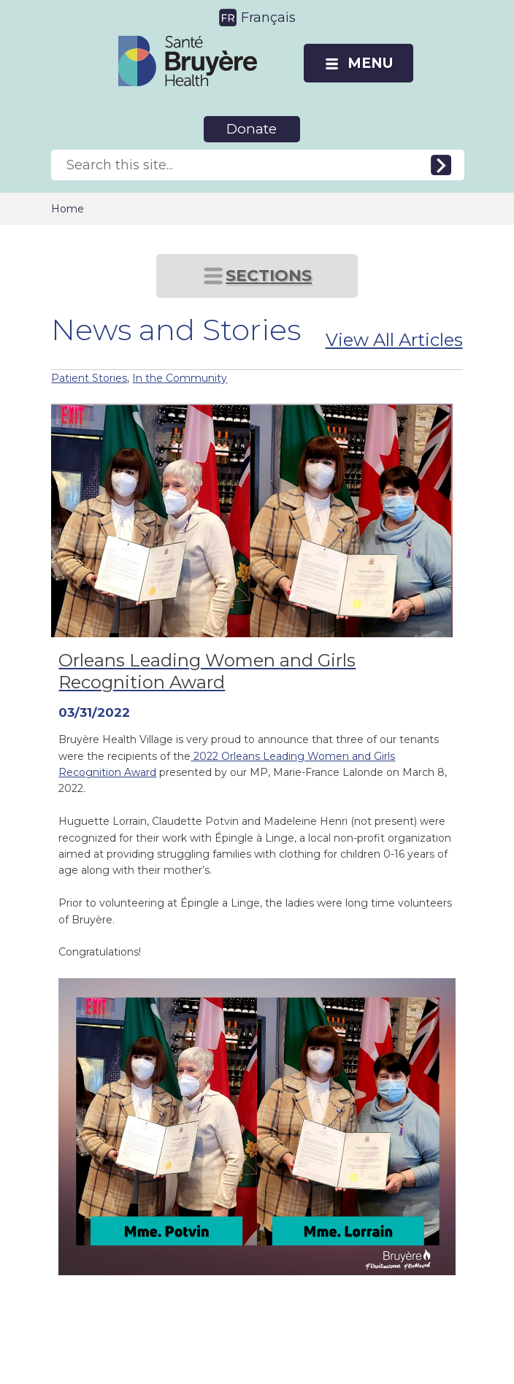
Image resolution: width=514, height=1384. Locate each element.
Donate (251, 128)
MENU (370, 63)
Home (67, 208)
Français (268, 17)
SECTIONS (269, 275)
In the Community (179, 378)
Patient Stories (89, 378)
